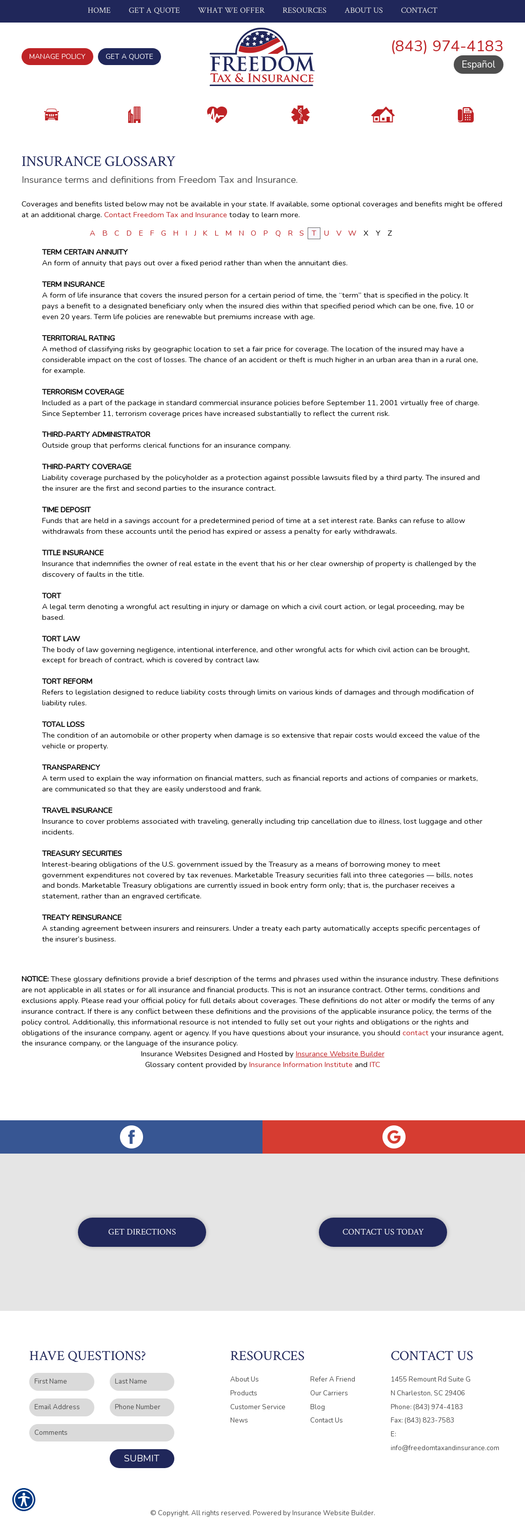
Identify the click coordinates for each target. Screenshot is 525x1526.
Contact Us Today (383, 1224)
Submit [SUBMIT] (141, 1451)
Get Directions (142, 1224)
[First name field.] (61, 1375)
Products (243, 1386)
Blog (317, 1400)
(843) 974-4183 (447, 46)
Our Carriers (329, 1386)
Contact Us (326, 1413)
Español (478, 64)
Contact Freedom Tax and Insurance (165, 244)
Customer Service (258, 1400)
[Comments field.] (101, 1426)
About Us (244, 1372)
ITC (375, 1095)
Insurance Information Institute (301, 1095)
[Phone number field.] (142, 1400)
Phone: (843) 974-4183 (427, 1400)
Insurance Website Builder (340, 1084)
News (239, 1413)
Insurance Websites (174, 1084)
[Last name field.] (142, 1375)
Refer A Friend (332, 1372)
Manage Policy (57, 56)
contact (415, 1062)
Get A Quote (129, 56)
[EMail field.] (61, 1400)
